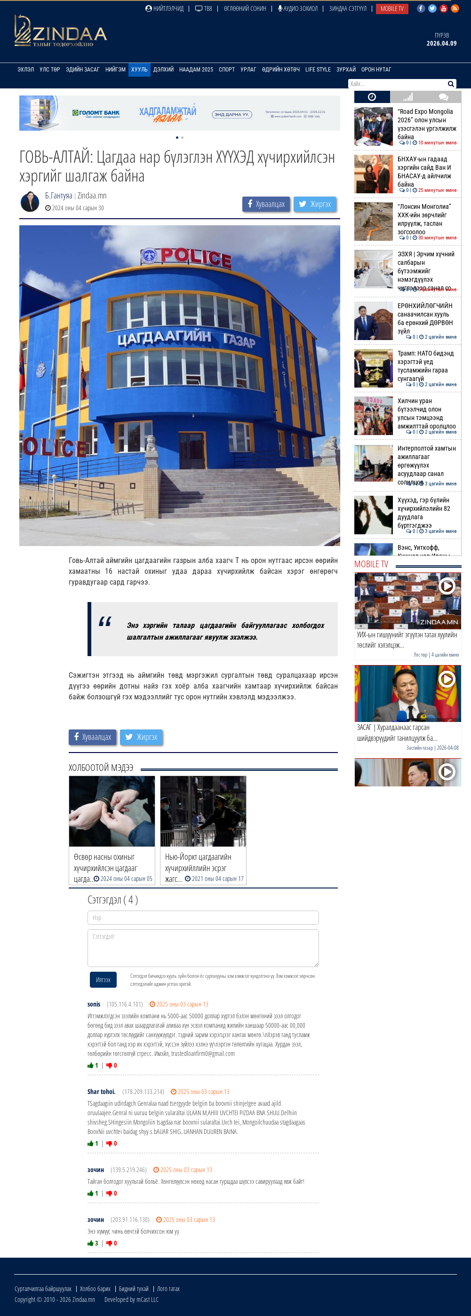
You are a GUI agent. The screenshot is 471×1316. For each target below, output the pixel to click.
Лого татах (168, 1288)
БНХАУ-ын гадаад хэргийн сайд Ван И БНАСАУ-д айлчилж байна (405, 172)
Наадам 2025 (196, 69)
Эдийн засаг (83, 69)
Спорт (227, 69)
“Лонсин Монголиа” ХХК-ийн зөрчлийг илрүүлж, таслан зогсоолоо (405, 219)
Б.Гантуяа (58, 195)
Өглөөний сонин (245, 8)
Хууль (139, 69)
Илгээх (103, 979)
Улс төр (50, 69)
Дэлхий (163, 69)
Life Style (318, 69)
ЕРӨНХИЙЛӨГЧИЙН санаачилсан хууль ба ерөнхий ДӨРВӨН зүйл (405, 318)
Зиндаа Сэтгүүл (348, 8)
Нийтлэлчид (164, 8)
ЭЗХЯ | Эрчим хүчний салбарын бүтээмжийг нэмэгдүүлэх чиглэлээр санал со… (405, 271)
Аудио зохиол (298, 8)
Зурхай (346, 69)
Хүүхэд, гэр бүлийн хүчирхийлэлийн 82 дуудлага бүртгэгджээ (405, 513)
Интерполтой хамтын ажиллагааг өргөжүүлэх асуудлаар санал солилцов (405, 465)
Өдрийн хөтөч (281, 69)
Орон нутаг (376, 69)
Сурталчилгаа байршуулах (43, 1288)
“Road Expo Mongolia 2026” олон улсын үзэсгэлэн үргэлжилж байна (405, 124)
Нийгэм (115, 69)
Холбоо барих (95, 1288)
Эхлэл (25, 69)
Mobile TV (392, 8)
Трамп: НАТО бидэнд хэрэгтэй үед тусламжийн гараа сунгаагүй (405, 366)
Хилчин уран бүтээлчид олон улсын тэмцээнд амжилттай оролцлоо (405, 413)
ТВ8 (203, 8)
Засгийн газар (420, 748)
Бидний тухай (134, 1288)
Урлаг (248, 69)
